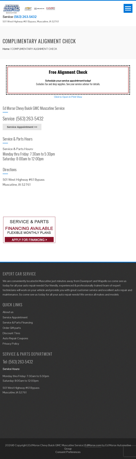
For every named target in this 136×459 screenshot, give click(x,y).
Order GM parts (12, 328)
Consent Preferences (68, 452)
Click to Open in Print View (68, 96)
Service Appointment (15, 317)
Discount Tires (11, 333)
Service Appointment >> (22, 126)
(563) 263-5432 (25, 17)
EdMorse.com (93, 445)
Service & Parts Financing (18, 322)
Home (6, 49)
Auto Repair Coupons (15, 338)
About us (8, 312)
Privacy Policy (11, 343)
